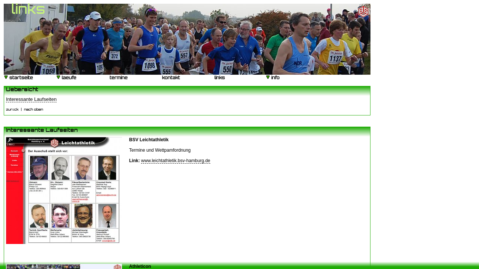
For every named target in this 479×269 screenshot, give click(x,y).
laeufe (66, 77)
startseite (18, 77)
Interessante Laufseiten (31, 99)
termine (118, 78)
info (273, 77)
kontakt (170, 78)
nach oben (33, 109)
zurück (12, 109)
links (219, 78)
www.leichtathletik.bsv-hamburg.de (175, 160)
